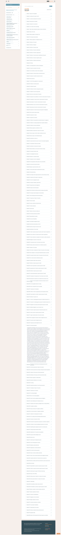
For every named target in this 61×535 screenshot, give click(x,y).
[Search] (6, 7)
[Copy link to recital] (51, 14)
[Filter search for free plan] (18, 7)
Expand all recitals (49, 9)
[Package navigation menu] (9, 1)
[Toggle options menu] (55, 1)
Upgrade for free (51, 1)
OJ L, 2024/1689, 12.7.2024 (30, 6)
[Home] (6, 1)
